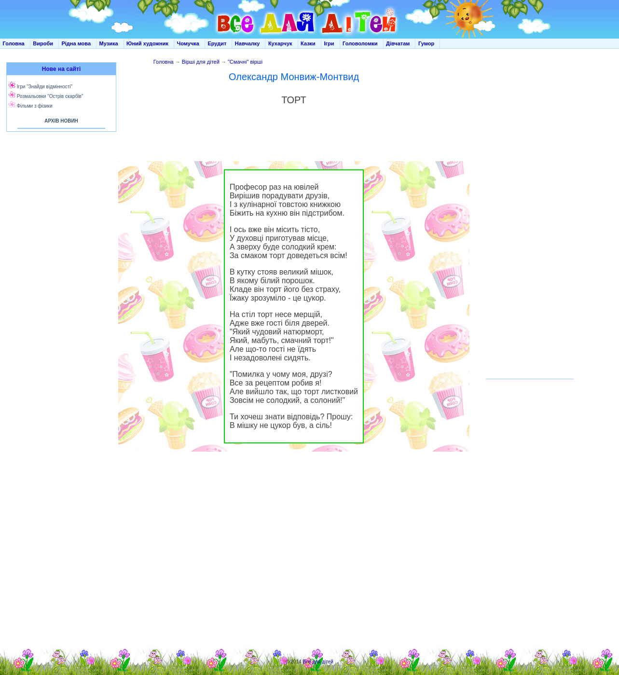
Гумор (426, 43)
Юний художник (147, 43)
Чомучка (188, 43)
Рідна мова (76, 43)
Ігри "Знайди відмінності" (44, 86)
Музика (108, 43)
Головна (14, 43)
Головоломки (360, 43)
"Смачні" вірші (245, 62)
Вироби (43, 43)
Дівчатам (398, 43)
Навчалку (247, 43)
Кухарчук (280, 43)
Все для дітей (318, 661)
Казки (308, 43)
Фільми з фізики (35, 106)
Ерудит (216, 43)
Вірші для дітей (201, 62)
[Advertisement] (59, 231)
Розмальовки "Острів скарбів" (50, 96)
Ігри (329, 43)
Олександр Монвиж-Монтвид (294, 76)
